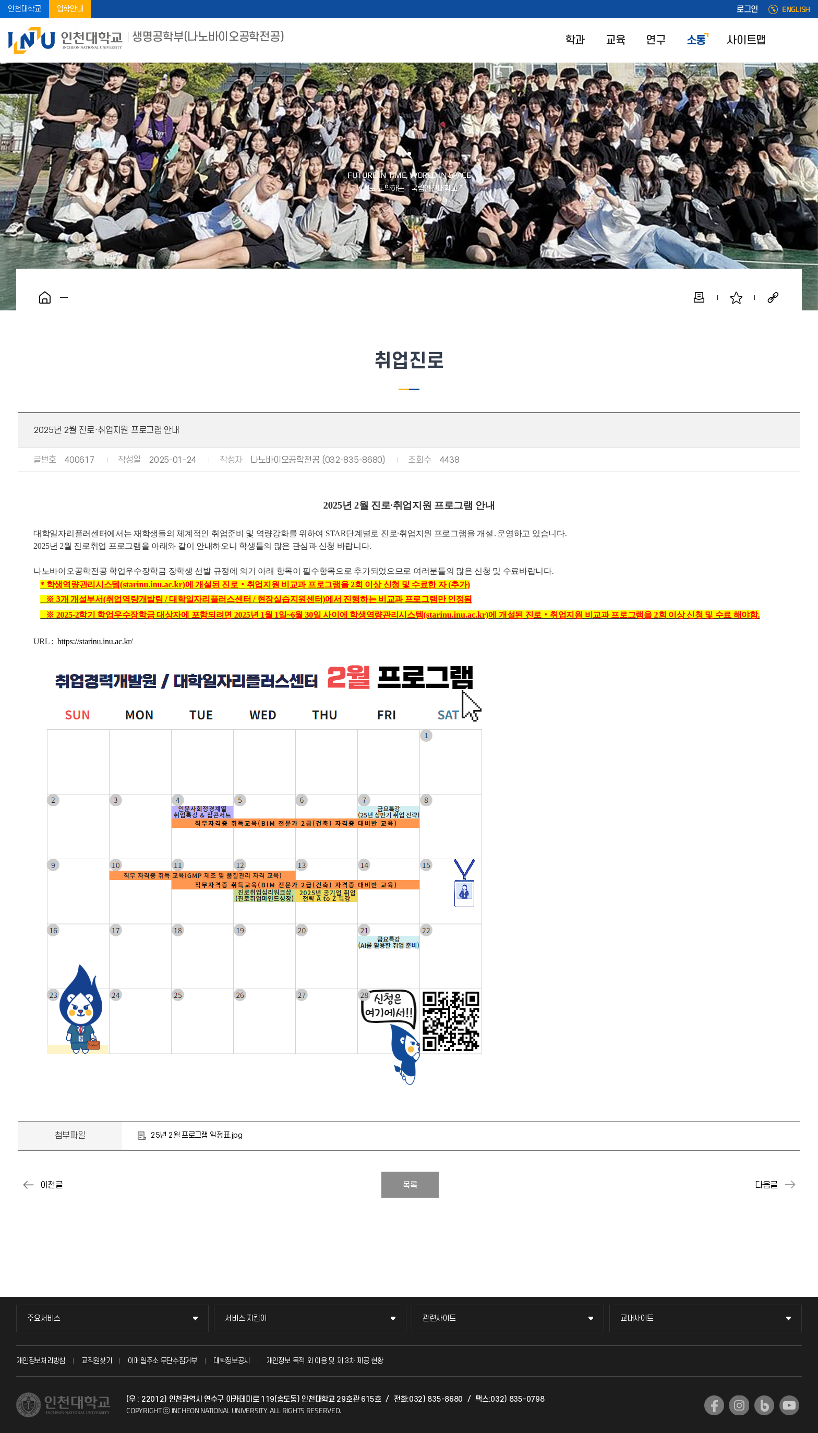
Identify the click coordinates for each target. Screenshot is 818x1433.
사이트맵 (746, 40)
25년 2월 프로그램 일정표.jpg (196, 1135)
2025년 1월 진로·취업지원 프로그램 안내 (28, 1184)
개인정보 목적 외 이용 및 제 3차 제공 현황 (324, 1361)
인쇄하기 (699, 297)
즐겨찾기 (736, 297)
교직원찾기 (96, 1361)
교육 (615, 40)
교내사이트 (637, 1318)
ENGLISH (796, 9)
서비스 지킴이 (246, 1318)
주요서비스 (44, 1318)
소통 (696, 40)
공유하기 (773, 297)
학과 (575, 40)
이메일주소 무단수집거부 (162, 1361)
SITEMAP (802, 40)
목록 (410, 1185)
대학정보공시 (231, 1361)
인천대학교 (24, 9)
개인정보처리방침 (40, 1361)
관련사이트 (439, 1318)
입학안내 (70, 9)
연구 (655, 40)
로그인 (747, 9)
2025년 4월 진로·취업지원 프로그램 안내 (789, 1184)
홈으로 (45, 297)
